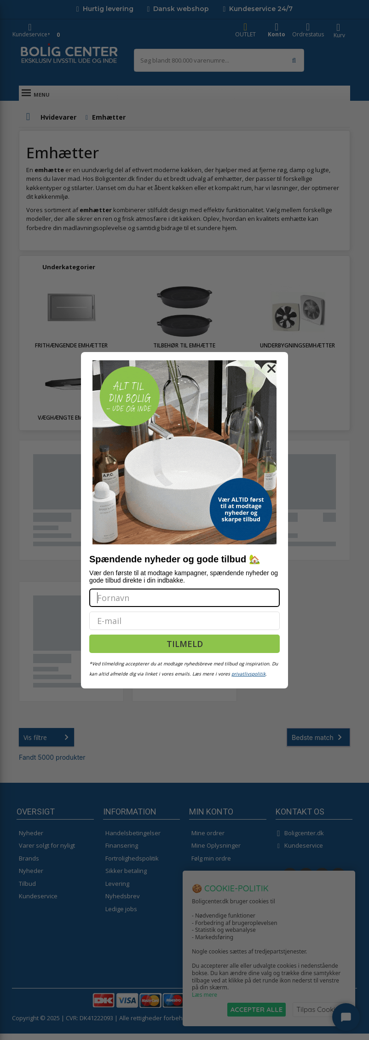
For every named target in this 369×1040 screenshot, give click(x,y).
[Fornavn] (184, 598)
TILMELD (185, 643)
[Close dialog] (271, 368)
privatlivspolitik (248, 673)
